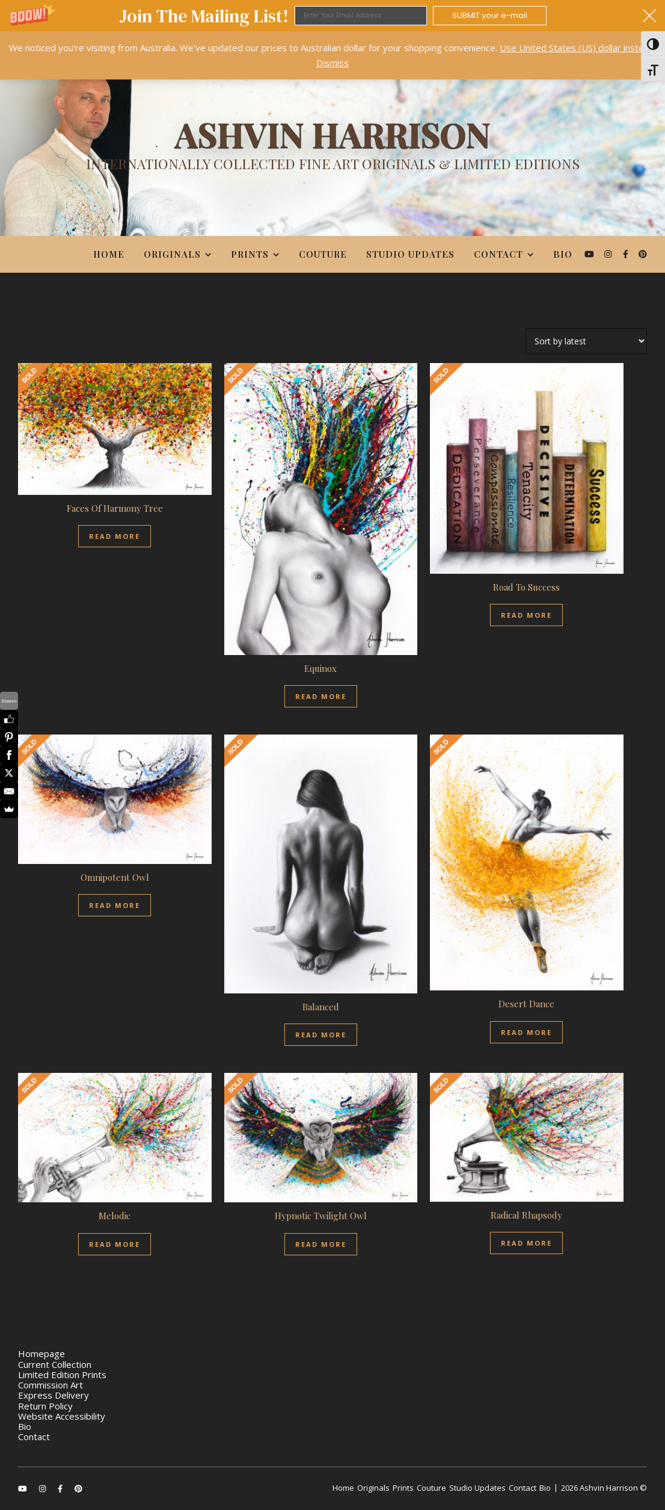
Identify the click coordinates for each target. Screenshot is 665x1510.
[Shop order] (586, 341)
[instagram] (609, 253)
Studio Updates (410, 254)
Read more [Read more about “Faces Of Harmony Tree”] (114, 536)
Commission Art (50, 1385)
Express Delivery (53, 1395)
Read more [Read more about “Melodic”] (114, 1244)
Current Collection (54, 1364)
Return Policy (45, 1406)
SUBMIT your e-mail (489, 15)
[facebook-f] (627, 253)
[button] (332, 15)
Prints (250, 254)
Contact (498, 254)
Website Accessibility (61, 1416)
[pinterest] (643, 253)
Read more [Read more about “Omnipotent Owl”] (114, 905)
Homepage (41, 1353)
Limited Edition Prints (62, 1375)
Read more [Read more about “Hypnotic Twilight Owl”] (320, 1244)
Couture (323, 254)
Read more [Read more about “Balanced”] (320, 1034)
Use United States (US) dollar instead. (578, 48)
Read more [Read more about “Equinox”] (320, 696)
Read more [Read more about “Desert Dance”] (526, 1032)
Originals (172, 254)
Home (108, 254)
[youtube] (590, 253)
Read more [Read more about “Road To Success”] (526, 615)
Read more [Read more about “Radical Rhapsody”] (526, 1242)
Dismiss (332, 63)
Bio (562, 254)
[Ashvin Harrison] (332, 148)
